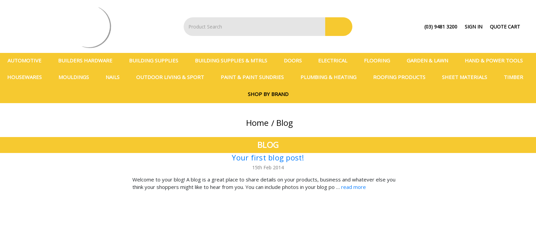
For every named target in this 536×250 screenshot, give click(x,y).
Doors (296, 60)
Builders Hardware (88, 60)
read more (353, 187)
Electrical (335, 60)
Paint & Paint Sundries (255, 77)
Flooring (380, 60)
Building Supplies (156, 60)
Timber (516, 77)
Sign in (473, 26)
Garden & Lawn (430, 60)
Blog (284, 122)
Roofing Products (402, 77)
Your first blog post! (268, 157)
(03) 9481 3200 (440, 26)
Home (257, 122)
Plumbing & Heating (331, 77)
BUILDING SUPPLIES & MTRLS (234, 60)
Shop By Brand (268, 94)
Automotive (27, 60)
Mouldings (76, 77)
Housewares (27, 77)
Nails (115, 77)
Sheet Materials (467, 77)
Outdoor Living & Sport (173, 77)
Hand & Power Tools (497, 60)
